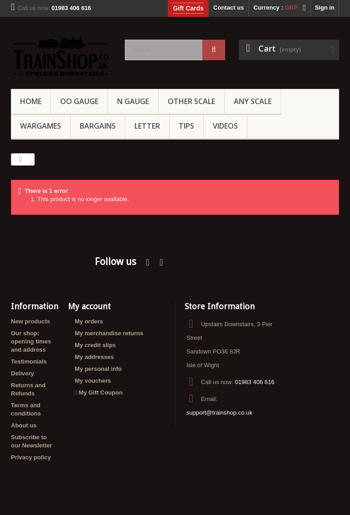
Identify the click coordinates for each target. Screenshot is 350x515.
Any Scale (253, 101)
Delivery (22, 373)
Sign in (325, 7)
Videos (225, 126)
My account (89, 306)
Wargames (40, 126)
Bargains (98, 126)
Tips (186, 126)
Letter (147, 126)
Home (30, 101)
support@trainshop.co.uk (219, 412)
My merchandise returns (109, 333)
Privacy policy (31, 457)
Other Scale (191, 101)
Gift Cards (188, 8)
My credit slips (95, 345)
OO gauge (79, 101)
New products (30, 321)
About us (23, 425)
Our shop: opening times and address (31, 341)
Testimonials (29, 361)
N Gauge (133, 101)
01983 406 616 (254, 382)
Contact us (228, 7)
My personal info (98, 368)
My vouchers (93, 380)
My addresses (94, 357)
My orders (89, 321)
